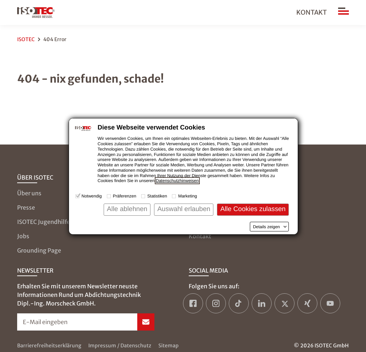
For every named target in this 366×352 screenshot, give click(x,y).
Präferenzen (124, 196)
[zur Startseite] (36, 12)
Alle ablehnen (127, 208)
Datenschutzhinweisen (177, 180)
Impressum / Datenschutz (119, 345)
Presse (26, 207)
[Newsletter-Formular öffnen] (85, 322)
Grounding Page (39, 250)
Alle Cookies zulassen (253, 208)
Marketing (187, 196)
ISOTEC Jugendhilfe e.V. (49, 221)
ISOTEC (26, 39)
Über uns (29, 193)
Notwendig (91, 196)
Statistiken (157, 196)
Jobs (23, 236)
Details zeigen (266, 226)
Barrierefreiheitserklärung (49, 345)
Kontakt (311, 12)
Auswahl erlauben (183, 208)
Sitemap (168, 345)
